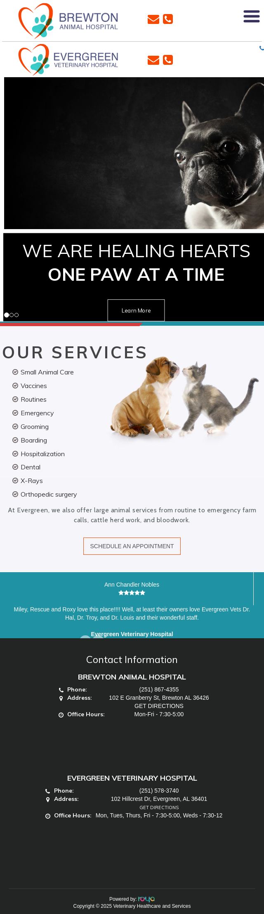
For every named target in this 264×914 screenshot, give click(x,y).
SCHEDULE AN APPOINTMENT (132, 546)
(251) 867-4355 (159, 689)
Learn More (136, 310)
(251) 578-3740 (159, 790)
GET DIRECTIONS (159, 706)
